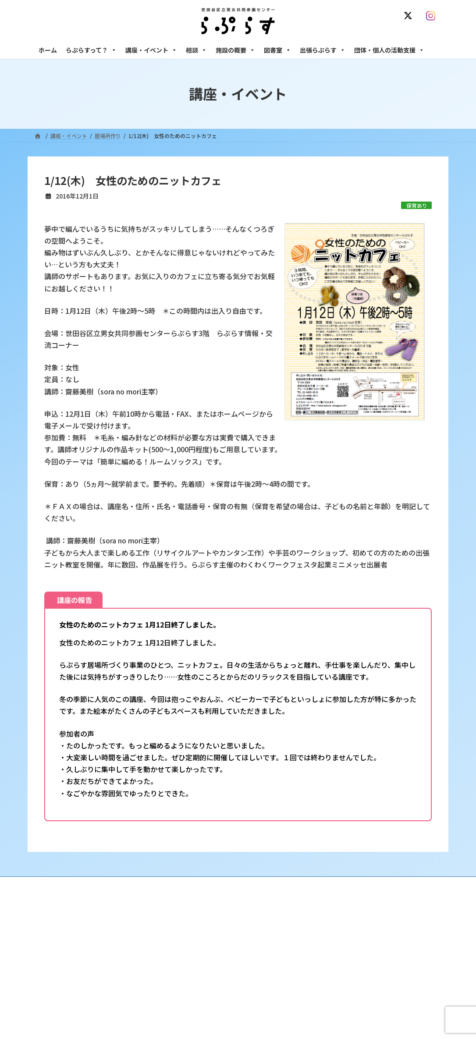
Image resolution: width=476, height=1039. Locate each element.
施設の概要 (235, 50)
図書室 (277, 50)
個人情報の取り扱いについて (399, 884)
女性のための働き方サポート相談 (364, 952)
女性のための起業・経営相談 (359, 1005)
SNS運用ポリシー (327, 884)
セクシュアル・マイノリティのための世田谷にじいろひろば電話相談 (382, 971)
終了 (190, 997)
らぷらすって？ (91, 50)
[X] (410, 16)
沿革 (190, 936)
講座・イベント (151, 50)
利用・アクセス (203, 952)
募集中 (193, 982)
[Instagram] (432, 16)
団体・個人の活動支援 (389, 50)
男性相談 (335, 990)
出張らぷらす (322, 50)
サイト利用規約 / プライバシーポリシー (242, 884)
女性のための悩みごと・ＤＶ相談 (364, 936)
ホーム (48, 50)
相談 (196, 50)
